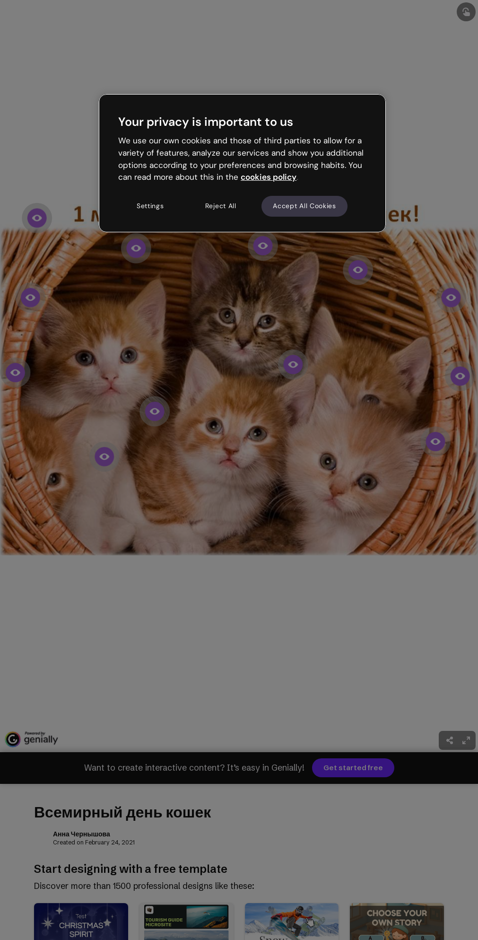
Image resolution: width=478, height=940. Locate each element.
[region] (242, 163)
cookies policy (268, 177)
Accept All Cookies (304, 206)
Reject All (220, 206)
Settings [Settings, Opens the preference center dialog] (150, 206)
